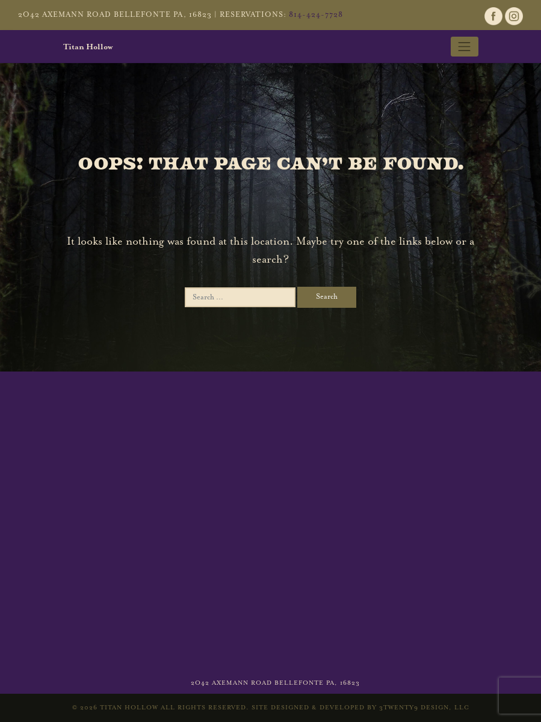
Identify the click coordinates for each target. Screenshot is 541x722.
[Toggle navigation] (464, 46)
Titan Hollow (88, 47)
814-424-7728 (316, 15)
